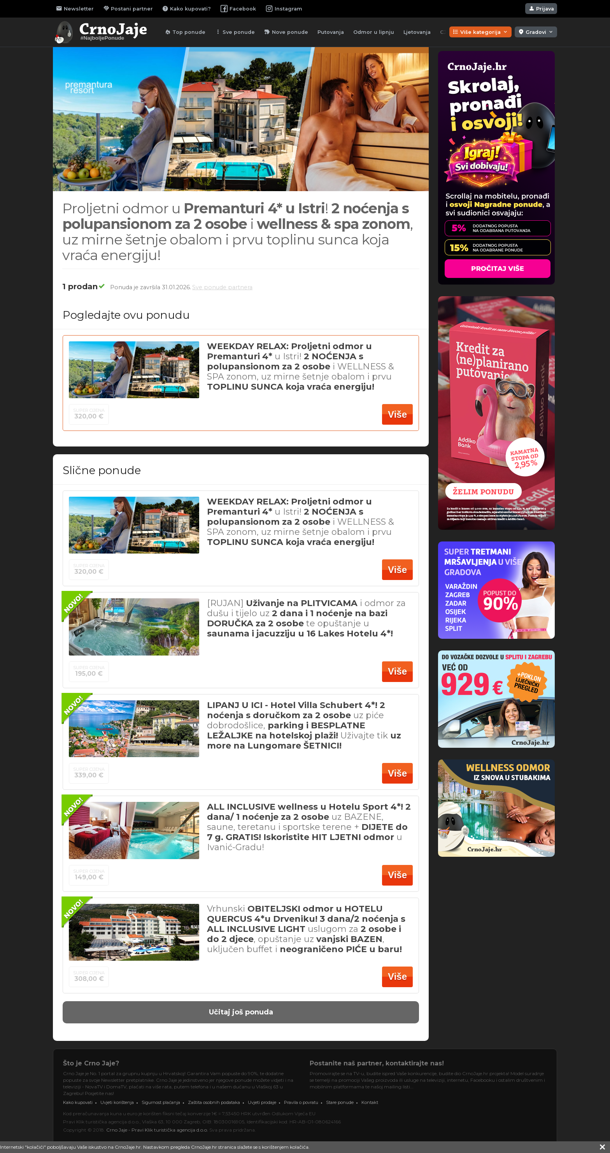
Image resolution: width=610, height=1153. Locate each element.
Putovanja (330, 32)
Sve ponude (235, 32)
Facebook (238, 8)
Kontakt (369, 1102)
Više (397, 414)
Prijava (541, 8)
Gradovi (536, 32)
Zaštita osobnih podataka (214, 1102)
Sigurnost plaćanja (161, 1102)
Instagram (283, 8)
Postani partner (128, 8)
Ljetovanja (417, 32)
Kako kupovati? (186, 8)
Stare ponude (340, 1102)
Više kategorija (480, 32)
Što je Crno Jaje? (91, 1063)
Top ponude (185, 32)
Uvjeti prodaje (262, 1102)
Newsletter (75, 8)
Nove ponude (286, 32)
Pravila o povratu (301, 1102)
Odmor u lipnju (373, 32)
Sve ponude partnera (222, 287)
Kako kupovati (78, 1102)
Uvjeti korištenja (117, 1102)
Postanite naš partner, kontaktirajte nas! (377, 1063)
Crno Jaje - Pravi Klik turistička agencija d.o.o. (157, 1130)
